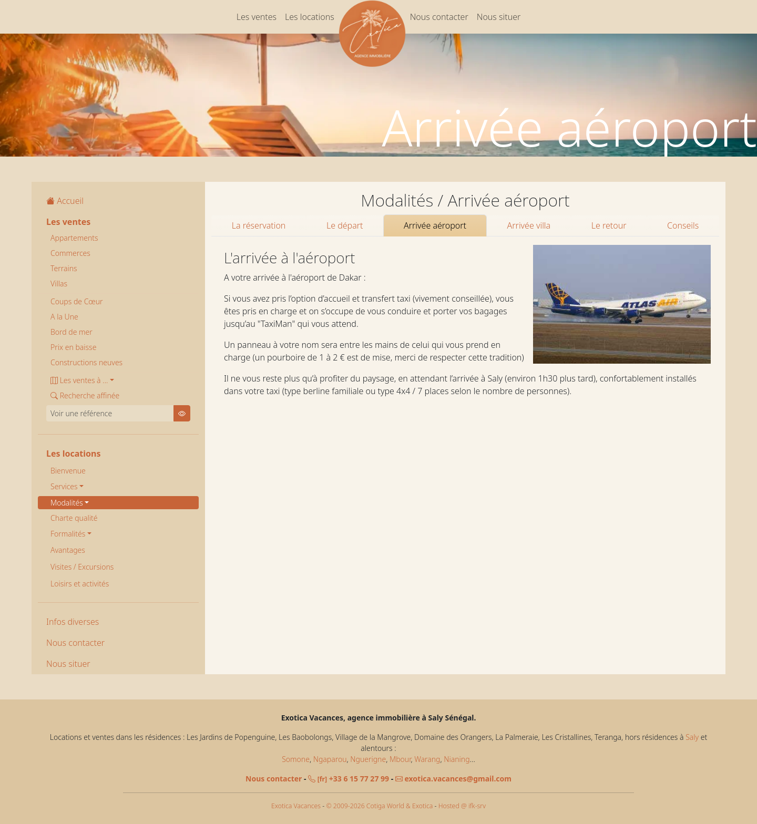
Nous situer (499, 17)
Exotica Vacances (296, 805)
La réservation (259, 225)
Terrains (63, 268)
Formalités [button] (67, 534)
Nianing (456, 759)
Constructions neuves (86, 362)
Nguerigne (368, 759)
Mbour (400, 759)
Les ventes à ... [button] (79, 380)
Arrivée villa (529, 225)
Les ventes (257, 17)
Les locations (309, 17)
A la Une (64, 317)
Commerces (70, 253)
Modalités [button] (66, 503)
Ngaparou (330, 759)
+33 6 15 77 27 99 (348, 779)
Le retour (609, 225)
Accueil (65, 201)
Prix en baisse (73, 347)
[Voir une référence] (110, 413)
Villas (58, 284)
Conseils (683, 225)
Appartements (74, 238)
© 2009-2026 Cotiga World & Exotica (379, 805)
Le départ (344, 225)
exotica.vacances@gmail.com (453, 779)
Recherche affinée (84, 395)
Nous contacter (439, 17)
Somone (296, 759)
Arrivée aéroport (435, 225)
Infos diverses (72, 621)
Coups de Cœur (76, 301)
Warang (427, 759)
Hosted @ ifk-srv (462, 805)
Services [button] (64, 486)
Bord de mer (71, 332)
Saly (692, 737)
